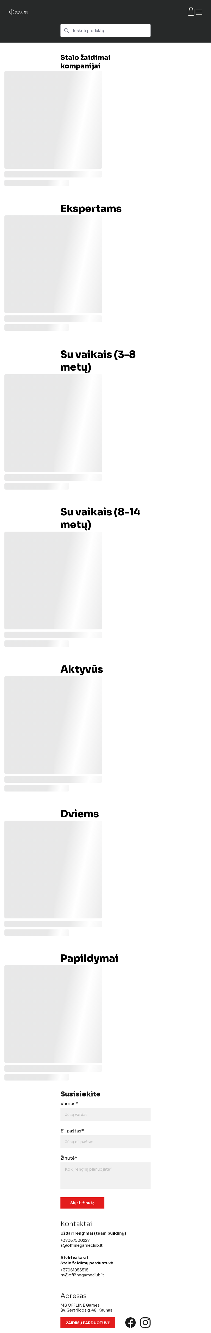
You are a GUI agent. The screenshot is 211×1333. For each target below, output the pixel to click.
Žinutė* (68, 1158)
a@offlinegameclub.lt (81, 1245)
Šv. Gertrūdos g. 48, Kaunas (86, 1310)
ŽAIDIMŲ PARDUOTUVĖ (88, 1323)
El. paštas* (72, 1131)
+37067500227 (75, 1240)
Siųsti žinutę (82, 1203)
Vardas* (69, 1104)
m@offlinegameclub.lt (82, 1275)
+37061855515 (74, 1270)
